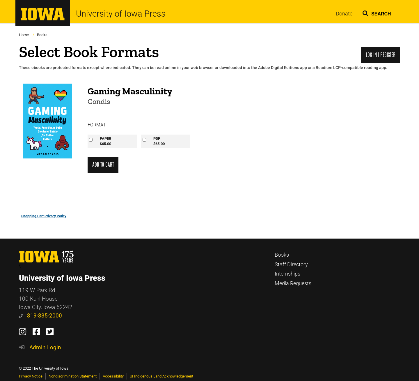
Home (24, 35)
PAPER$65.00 (105, 141)
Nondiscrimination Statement (73, 376)
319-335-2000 (40, 315)
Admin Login (45, 347)
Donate (344, 14)
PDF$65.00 (159, 141)
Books (42, 35)
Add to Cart (103, 164)
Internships (287, 274)
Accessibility (113, 376)
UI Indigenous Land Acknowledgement (161, 376)
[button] (377, 12)
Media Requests (293, 283)
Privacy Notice (30, 376)
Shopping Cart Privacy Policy (43, 216)
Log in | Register (380, 55)
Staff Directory (291, 264)
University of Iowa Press (121, 14)
